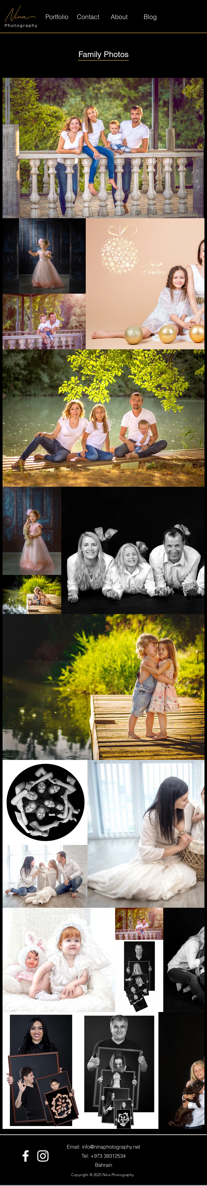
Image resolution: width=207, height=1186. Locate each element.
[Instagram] (42, 1156)
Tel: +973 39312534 (104, 1156)
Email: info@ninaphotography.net (103, 1147)
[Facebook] (25, 1156)
